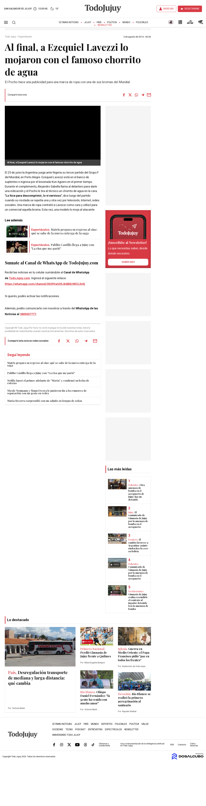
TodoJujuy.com (19, 278)
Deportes (106, 724)
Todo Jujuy (10, 36)
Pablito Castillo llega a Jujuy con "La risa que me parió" (41, 373)
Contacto (182, 744)
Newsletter (105, 25)
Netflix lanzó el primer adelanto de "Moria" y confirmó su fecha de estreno (48, 382)
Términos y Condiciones (104, 744)
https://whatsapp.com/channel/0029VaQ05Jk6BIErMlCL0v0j (45, 284)
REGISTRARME (192, 8)
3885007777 (28, 314)
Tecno (69, 729)
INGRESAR (168, 8)
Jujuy (87, 22)
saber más (128, 262)
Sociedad (57, 729)
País (99, 22)
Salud (145, 724)
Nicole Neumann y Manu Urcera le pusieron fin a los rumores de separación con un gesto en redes (47, 392)
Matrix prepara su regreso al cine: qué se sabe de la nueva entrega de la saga (51, 364)
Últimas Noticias (69, 22)
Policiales (142, 22)
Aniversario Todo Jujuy (66, 735)
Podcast (80, 729)
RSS (172, 744)
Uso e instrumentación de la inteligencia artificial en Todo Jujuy (142, 744)
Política (112, 22)
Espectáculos (26, 36)
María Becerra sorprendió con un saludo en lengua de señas (44, 400)
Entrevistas (95, 729)
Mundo (126, 22)
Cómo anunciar (194, 744)
